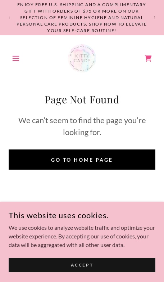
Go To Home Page (82, 160)
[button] (20, 58)
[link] (82, 58)
